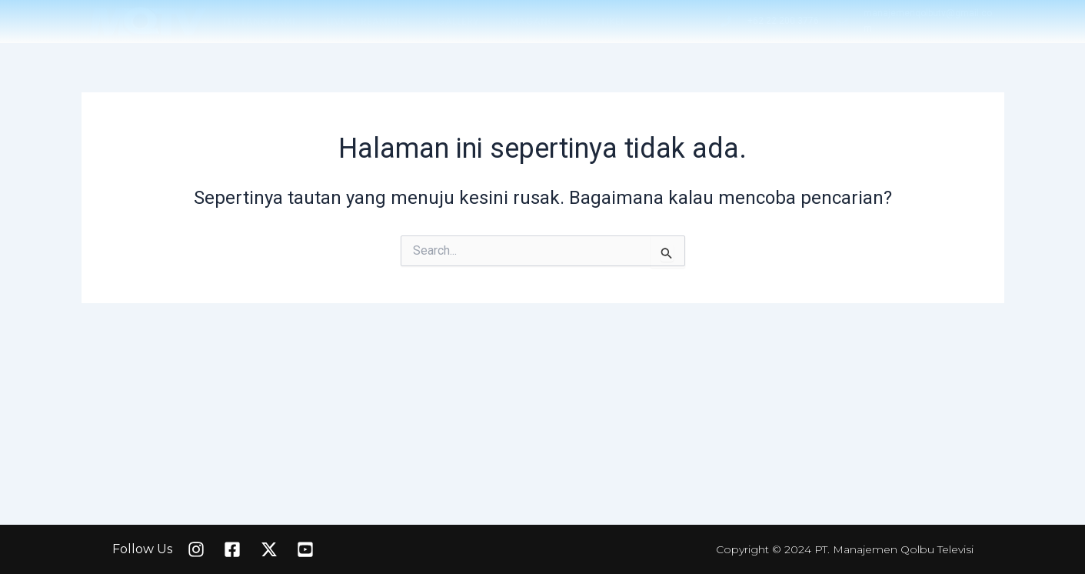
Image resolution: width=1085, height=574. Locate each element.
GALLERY (458, 21)
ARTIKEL (606, 21)
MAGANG (533, 21)
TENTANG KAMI (258, 21)
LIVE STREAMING (366, 21)
